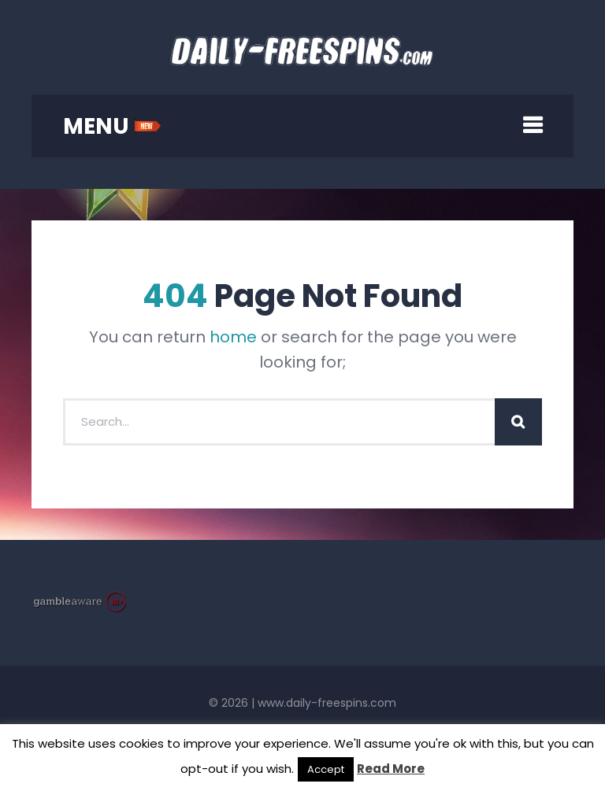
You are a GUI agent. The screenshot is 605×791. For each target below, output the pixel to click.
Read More (391, 768)
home (233, 337)
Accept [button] (325, 769)
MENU (112, 126)
